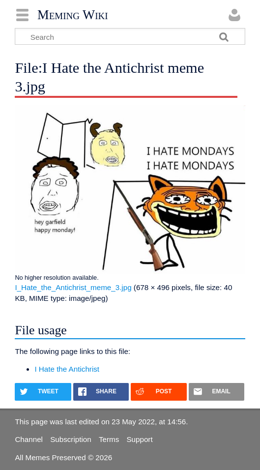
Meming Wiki (72, 14)
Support (139, 439)
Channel (29, 439)
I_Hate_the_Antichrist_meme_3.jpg (73, 287)
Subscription (70, 439)
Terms (109, 439)
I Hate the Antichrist (66, 369)
